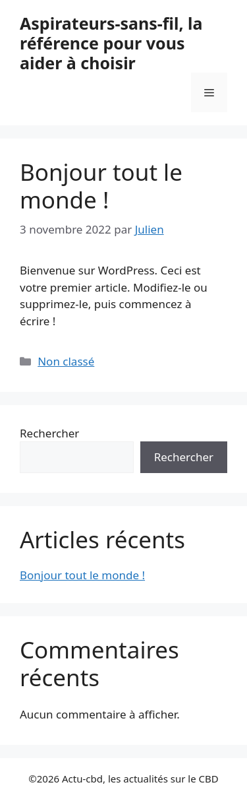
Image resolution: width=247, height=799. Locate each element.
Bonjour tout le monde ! (101, 185)
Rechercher (49, 433)
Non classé (66, 361)
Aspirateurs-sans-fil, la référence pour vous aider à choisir (111, 43)
